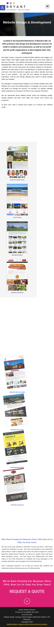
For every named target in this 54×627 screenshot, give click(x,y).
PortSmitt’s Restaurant (27, 471)
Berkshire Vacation (27, 238)
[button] (2, 7)
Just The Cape (27, 218)
